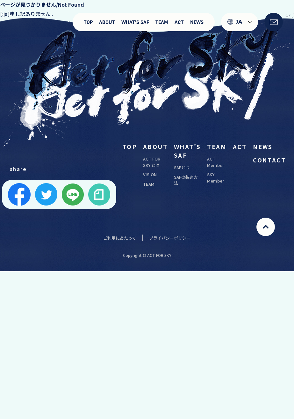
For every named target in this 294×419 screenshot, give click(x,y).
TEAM (161, 22)
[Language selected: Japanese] (239, 22)
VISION (150, 174)
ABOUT (107, 22)
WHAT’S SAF (135, 22)
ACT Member (215, 162)
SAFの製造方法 (186, 180)
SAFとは (182, 167)
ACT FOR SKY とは (151, 162)
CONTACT (269, 160)
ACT (179, 22)
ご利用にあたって (119, 238)
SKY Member (215, 177)
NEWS (197, 22)
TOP (88, 22)
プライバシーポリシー (169, 238)
